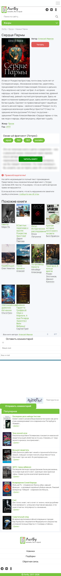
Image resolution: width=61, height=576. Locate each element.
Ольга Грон (7, 313)
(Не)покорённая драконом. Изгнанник (9, 308)
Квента (5, 224)
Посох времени (20, 267)
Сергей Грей (22, 328)
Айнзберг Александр (36, 271)
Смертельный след (20, 517)
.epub (8, 140)
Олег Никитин (8, 268)
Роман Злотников (51, 275)
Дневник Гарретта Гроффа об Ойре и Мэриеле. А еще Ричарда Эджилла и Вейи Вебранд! (22, 315)
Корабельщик (8, 265)
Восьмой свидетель (20, 450)
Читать (40, 44)
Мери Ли (6, 227)
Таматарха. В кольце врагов (52, 268)
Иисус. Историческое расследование (38, 229)
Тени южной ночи (19, 433)
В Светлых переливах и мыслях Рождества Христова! (22, 230)
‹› (16, 426)
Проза (11, 29)
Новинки (30, 551)
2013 (8, 126)
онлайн (39, 140)
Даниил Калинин (50, 280)
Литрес (48, 182)
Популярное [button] (10, 411)
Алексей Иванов (45, 38)
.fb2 (18, 140)
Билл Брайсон (52, 236)
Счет (14, 500)
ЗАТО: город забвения (21, 467)
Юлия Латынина (36, 235)
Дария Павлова (20, 240)
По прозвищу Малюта (37, 265)
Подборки (30, 556)
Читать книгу (30, 159)
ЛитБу (4, 29)
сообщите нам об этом (29, 194)
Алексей (20, 271)
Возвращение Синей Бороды (24, 482)
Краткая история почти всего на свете (52, 229)
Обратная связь (30, 561)
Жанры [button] (31, 22)
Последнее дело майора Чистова (26, 416)
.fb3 (28, 140)
